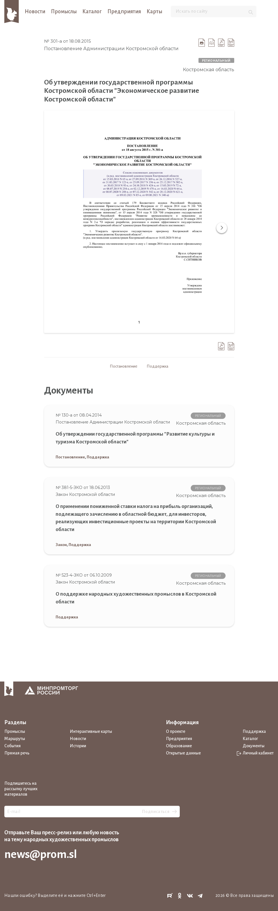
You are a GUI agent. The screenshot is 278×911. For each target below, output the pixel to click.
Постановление (123, 366)
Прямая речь (16, 753)
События (12, 746)
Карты (154, 11)
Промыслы (64, 11)
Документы (253, 746)
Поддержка (157, 366)
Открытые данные (183, 753)
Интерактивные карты (91, 731)
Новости (35, 11)
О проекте (175, 731)
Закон (61, 545)
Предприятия (124, 11)
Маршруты (14, 738)
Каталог (92, 11)
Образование (179, 746)
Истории (78, 746)
